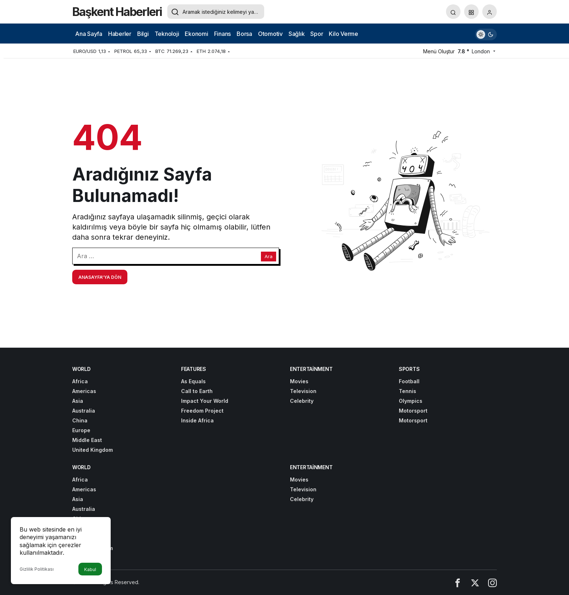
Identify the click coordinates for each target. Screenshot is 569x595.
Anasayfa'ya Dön (99, 277)
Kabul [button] (90, 569)
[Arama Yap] (453, 11)
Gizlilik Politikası (37, 569)
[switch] (486, 34)
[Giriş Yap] (489, 11)
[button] (471, 11)
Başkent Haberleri (117, 12)
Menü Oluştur (439, 51)
